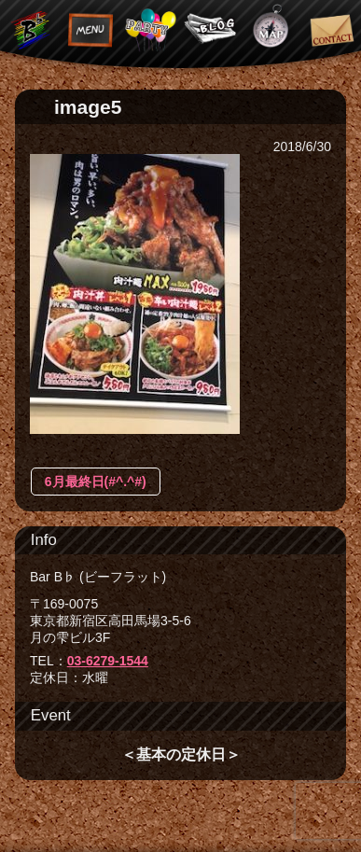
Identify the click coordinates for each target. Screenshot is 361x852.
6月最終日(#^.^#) (95, 481)
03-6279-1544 (107, 660)
